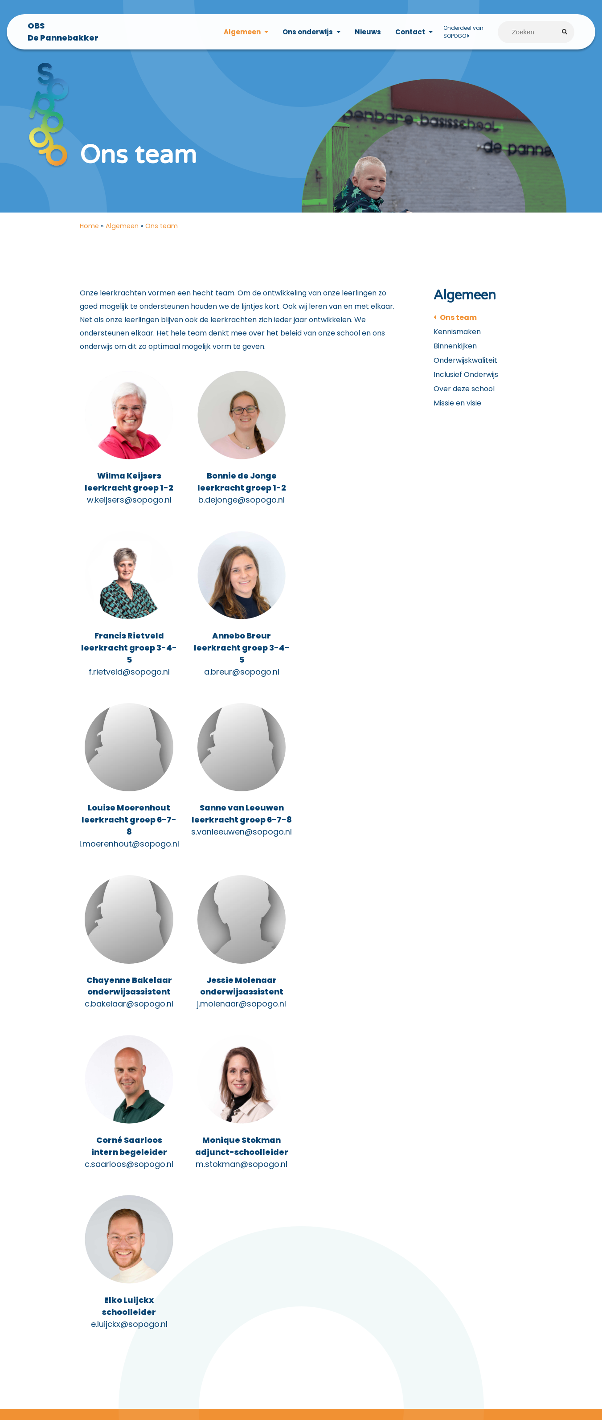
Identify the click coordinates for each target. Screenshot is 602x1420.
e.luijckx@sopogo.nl (240, 1009)
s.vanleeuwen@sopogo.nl (351, 676)
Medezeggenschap (40, 1260)
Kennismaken (457, 334)
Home (89, 229)
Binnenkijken (455, 349)
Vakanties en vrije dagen (50, 1273)
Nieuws (367, 32)
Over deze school (464, 391)
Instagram (342, 1233)
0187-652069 (207, 1251)
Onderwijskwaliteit (465, 363)
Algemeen (241, 32)
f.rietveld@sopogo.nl (351, 515)
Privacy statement (40, 1220)
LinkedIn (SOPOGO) (358, 1246)
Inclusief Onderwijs (466, 377)
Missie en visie (457, 406)
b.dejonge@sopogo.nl (240, 503)
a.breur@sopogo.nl (128, 688)
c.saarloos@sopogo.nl (351, 848)
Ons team (458, 320)
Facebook (342, 1220)
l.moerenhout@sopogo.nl (240, 688)
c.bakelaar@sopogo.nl (128, 848)
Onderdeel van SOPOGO (463, 32)
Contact (410, 32)
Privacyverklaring (37, 1233)
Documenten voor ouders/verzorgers (73, 1207)
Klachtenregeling (37, 1246)
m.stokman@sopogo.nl (129, 1009)
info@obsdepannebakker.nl (244, 1264)
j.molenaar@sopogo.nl (240, 848)
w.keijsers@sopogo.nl (128, 503)
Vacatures (488, 1197)
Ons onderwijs (307, 32)
